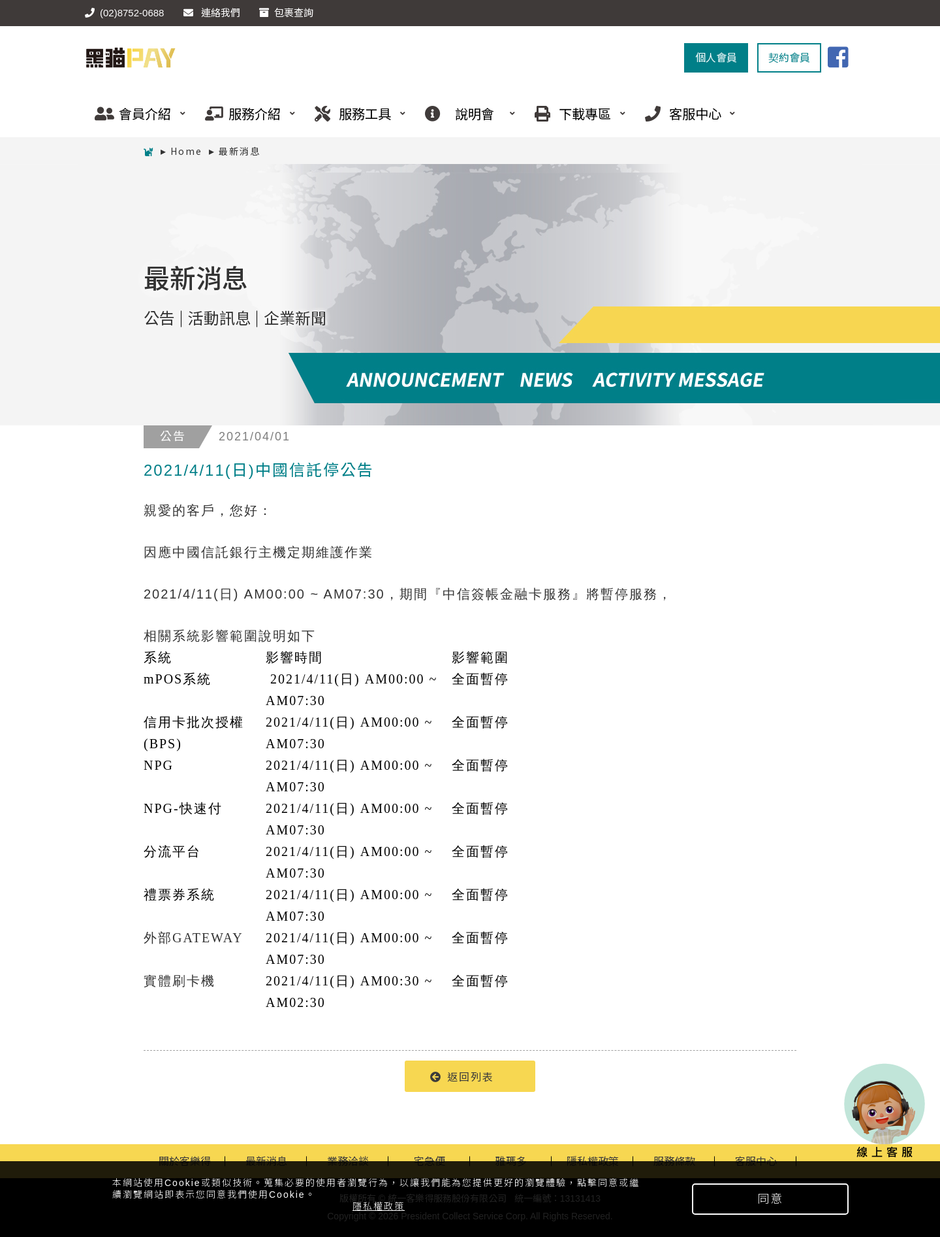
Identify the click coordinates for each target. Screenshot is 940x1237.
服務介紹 (245, 113)
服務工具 (355, 113)
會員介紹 (135, 113)
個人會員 (716, 57)
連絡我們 (211, 12)
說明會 (465, 113)
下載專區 (575, 113)
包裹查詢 (286, 12)
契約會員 (789, 57)
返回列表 (462, 1076)
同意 (770, 1199)
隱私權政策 (378, 1206)
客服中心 (685, 113)
